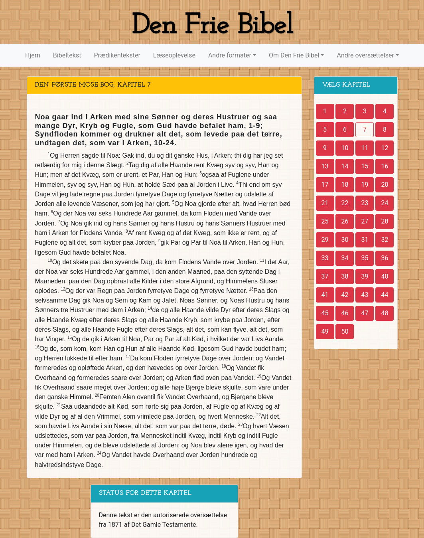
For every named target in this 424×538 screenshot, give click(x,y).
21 (325, 203)
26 (344, 221)
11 (364, 148)
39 (364, 276)
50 (344, 331)
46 (344, 313)
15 (364, 166)
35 (364, 258)
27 (364, 221)
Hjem (32, 55)
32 (384, 239)
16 (384, 166)
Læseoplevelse (174, 55)
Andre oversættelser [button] (365, 55)
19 (364, 184)
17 (325, 184)
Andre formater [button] (229, 55)
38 (344, 276)
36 (384, 258)
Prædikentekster (117, 55)
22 (344, 203)
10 (344, 148)
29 (325, 239)
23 (364, 203)
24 (384, 203)
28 (384, 221)
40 (384, 276)
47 (364, 313)
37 (325, 276)
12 (384, 148)
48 (384, 313)
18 (344, 184)
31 (364, 239)
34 (344, 258)
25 (325, 221)
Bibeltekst (67, 55)
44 (384, 295)
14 (344, 166)
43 (364, 295)
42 (344, 295)
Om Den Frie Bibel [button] (294, 55)
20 (384, 184)
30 (344, 239)
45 (325, 313)
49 (325, 331)
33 (325, 258)
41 (325, 295)
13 (325, 166)
